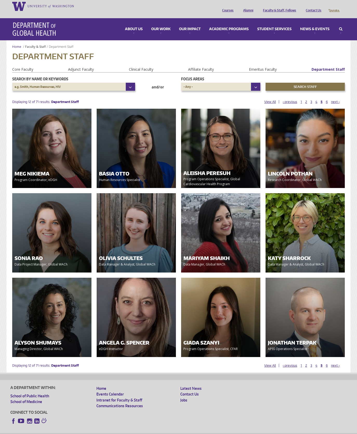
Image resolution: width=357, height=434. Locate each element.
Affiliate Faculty (201, 62)
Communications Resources (119, 398)
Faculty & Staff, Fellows (278, 6)
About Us (134, 22)
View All (270, 94)
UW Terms (100, 430)
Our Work (160, 22)
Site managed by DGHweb (131, 430)
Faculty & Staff (35, 39)
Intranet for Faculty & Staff (119, 393)
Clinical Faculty (141, 62)
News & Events (314, 22)
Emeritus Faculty (263, 62)
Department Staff (328, 62)
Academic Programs (229, 22)
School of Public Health (29, 388)
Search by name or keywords (40, 71)
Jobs (183, 393)
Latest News (191, 381)
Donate (334, 6)
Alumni (247, 6)
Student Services (274, 22)
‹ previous (290, 94)
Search (341, 21)
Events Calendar (110, 387)
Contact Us (312, 6)
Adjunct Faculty (81, 62)
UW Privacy (79, 430)
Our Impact (190, 22)
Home (16, 39)
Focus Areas (192, 71)
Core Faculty (22, 62)
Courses (226, 6)
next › (335, 94)
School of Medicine (26, 394)
